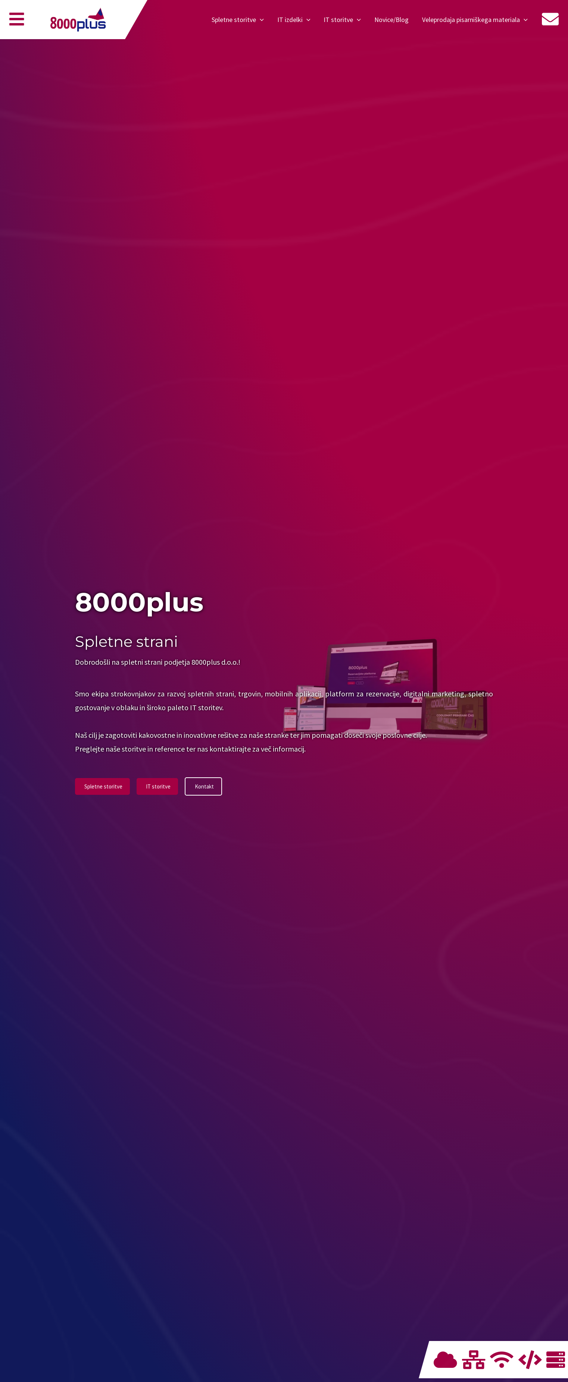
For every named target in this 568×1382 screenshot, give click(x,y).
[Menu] (16, 23)
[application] (260, 19)
